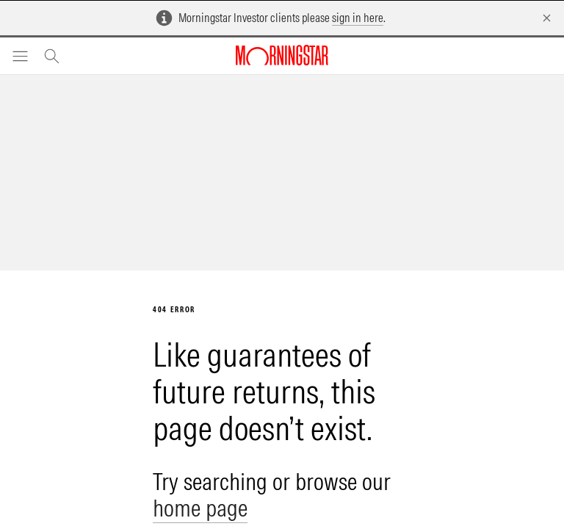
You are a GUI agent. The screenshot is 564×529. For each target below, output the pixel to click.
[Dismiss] (546, 18)
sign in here (357, 17)
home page (200, 508)
